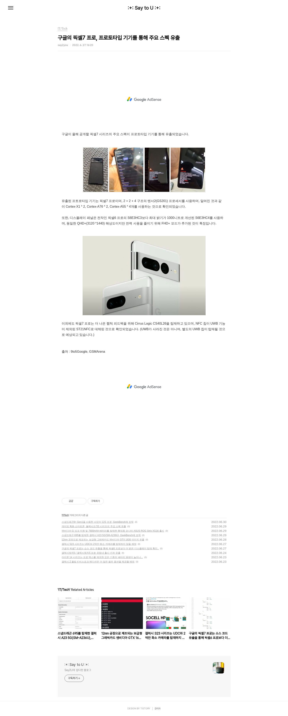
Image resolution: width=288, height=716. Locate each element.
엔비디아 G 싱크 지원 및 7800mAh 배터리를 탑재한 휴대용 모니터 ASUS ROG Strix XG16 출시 (113, 530)
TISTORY (145, 708)
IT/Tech (65, 515)
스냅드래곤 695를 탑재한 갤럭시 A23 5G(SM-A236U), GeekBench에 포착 (101, 535)
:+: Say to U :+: (144, 8)
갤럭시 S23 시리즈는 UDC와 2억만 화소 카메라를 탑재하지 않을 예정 (99, 544)
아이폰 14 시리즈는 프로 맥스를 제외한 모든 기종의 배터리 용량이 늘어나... (102, 557)
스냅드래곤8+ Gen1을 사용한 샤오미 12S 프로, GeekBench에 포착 (98, 522)
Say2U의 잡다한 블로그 (78, 670)
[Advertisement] (144, 99)
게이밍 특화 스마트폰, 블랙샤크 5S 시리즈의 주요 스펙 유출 (94, 526)
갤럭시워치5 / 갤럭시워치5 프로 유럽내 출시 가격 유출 (91, 552)
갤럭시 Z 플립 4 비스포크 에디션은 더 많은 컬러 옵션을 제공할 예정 (98, 561)
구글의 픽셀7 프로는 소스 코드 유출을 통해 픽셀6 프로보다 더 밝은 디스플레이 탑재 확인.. (110, 548)
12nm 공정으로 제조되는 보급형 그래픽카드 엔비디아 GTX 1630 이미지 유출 (103, 539)
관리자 (158, 708)
